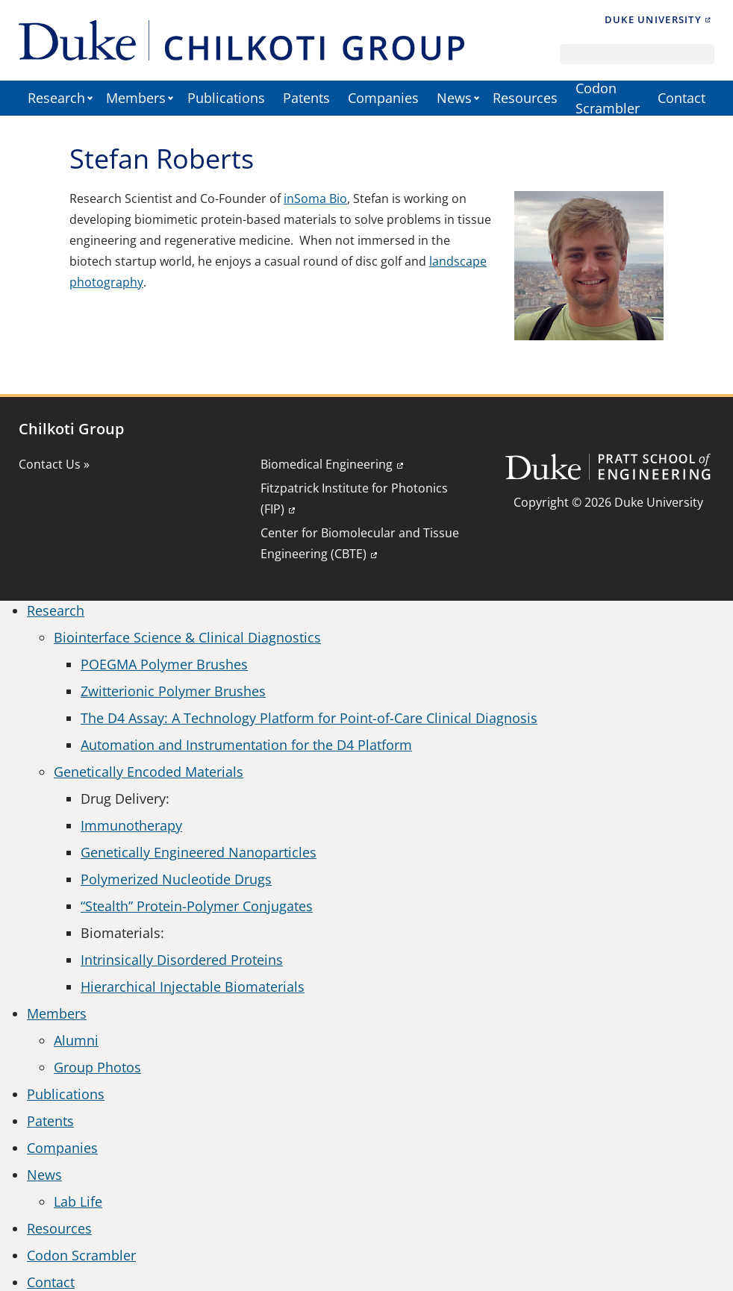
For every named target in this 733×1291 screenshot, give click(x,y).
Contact (681, 98)
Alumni (76, 1040)
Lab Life (78, 1201)
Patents (306, 98)
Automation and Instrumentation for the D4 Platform (246, 745)
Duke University (653, 19)
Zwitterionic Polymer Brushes (173, 691)
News (454, 98)
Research (56, 98)
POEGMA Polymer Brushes (164, 664)
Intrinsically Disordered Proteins (182, 960)
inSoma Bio (315, 198)
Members (136, 98)
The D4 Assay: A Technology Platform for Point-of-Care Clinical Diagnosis (309, 718)
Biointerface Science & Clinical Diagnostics (187, 637)
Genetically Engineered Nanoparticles (198, 852)
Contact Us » (54, 464)
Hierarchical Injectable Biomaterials (193, 986)
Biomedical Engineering (327, 464)
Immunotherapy (131, 825)
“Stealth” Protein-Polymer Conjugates (197, 906)
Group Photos (97, 1067)
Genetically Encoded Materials (148, 772)
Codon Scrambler (608, 98)
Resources (525, 98)
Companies (383, 98)
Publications (226, 98)
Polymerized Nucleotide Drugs (176, 879)
